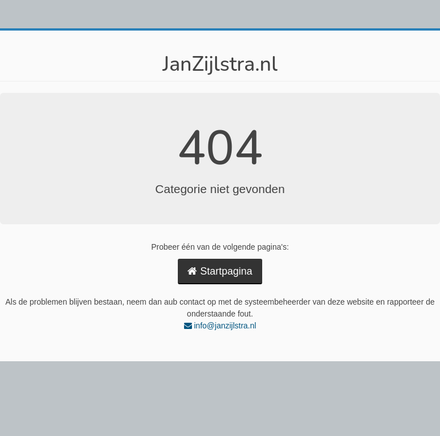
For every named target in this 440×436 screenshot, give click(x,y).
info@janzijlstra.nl (220, 325)
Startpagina (219, 271)
